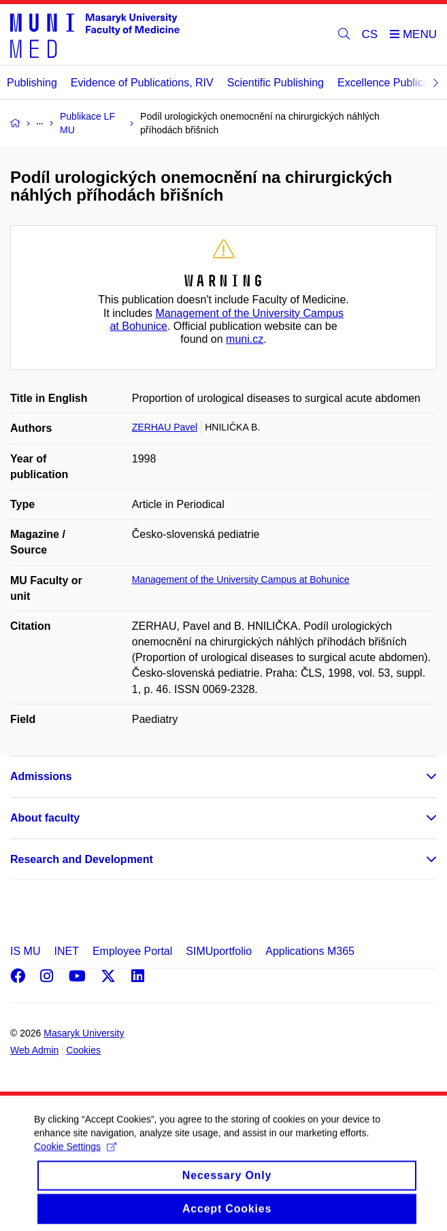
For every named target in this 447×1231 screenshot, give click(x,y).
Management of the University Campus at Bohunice (241, 579)
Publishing (32, 82)
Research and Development (81, 859)
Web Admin (34, 1050)
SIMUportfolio (219, 951)
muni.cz (244, 339)
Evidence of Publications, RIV (142, 82)
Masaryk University (84, 1033)
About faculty (45, 818)
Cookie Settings (75, 1156)
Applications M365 (309, 951)
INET (66, 951)
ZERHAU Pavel (164, 427)
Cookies (83, 1050)
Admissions (41, 776)
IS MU (25, 951)
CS (370, 34)
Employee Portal (132, 951)
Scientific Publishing (275, 82)
